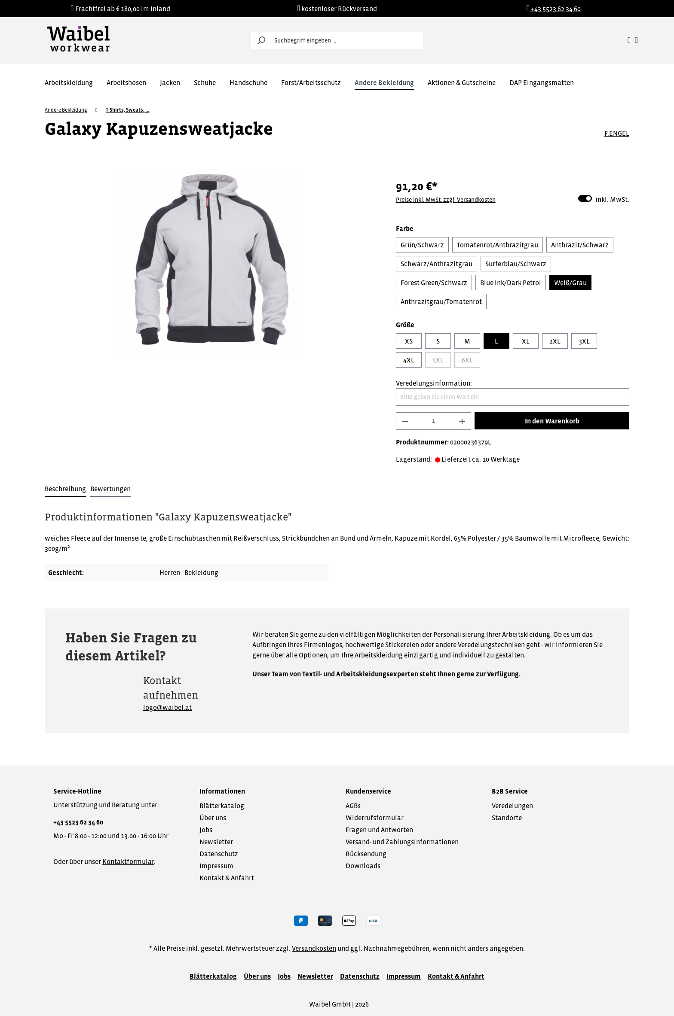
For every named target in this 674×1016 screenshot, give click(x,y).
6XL (467, 360)
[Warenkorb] (636, 40)
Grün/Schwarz (422, 245)
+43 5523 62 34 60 (78, 822)
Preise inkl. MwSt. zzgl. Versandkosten (446, 199)
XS (409, 341)
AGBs (353, 805)
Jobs (205, 829)
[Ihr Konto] (629, 40)
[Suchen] (261, 40)
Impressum (216, 866)
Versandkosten (314, 948)
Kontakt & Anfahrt (226, 878)
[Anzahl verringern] (405, 421)
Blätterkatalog (221, 805)
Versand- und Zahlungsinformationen (402, 842)
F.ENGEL (616, 133)
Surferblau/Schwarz (515, 264)
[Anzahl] (433, 421)
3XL (584, 341)
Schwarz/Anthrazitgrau (436, 264)
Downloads (363, 866)
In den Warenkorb (552, 421)
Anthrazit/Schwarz (580, 245)
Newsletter (216, 842)
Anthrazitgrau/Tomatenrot (441, 301)
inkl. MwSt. (603, 198)
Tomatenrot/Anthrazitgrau (497, 245)
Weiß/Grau (570, 282)
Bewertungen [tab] (110, 489)
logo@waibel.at (167, 707)
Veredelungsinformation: (434, 383)
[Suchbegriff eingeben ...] (346, 40)
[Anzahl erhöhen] (462, 421)
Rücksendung (366, 854)
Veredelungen (512, 805)
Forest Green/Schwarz (434, 282)
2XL (555, 341)
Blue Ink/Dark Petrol (510, 282)
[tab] (65, 489)
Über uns (212, 817)
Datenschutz (218, 854)
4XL (408, 360)
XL (526, 341)
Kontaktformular (128, 861)
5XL (438, 360)
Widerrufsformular (375, 817)
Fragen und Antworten (379, 829)
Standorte (507, 817)
